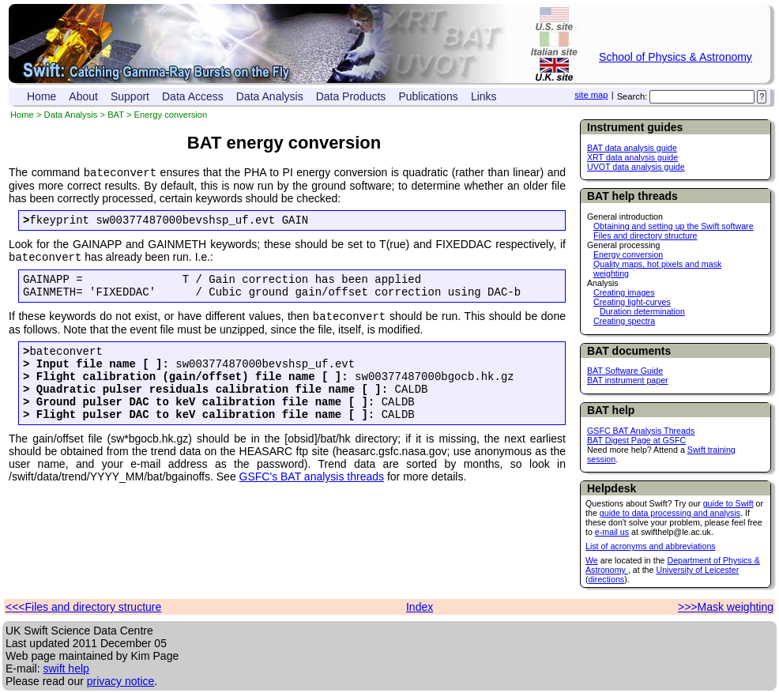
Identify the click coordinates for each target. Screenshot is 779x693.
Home (41, 96)
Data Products (351, 96)
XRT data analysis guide (632, 157)
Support (130, 96)
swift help (65, 668)
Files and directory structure (645, 235)
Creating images (624, 292)
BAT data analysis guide (632, 148)
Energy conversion (628, 254)
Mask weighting (736, 607)
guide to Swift (728, 503)
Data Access (193, 96)
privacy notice (121, 681)
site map (591, 95)
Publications (428, 96)
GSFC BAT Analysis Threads (640, 430)
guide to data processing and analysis (670, 513)
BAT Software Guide (625, 370)
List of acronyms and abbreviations (650, 546)
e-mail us (612, 532)
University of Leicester (697, 569)
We (591, 560)
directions (607, 579)
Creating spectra (624, 321)
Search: (632, 96)
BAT (115, 114)
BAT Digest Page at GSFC (636, 440)
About (83, 96)
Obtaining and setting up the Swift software (673, 226)
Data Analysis (269, 96)
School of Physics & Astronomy (675, 57)
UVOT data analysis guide (636, 166)
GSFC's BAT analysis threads (311, 502)
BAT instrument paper (627, 380)
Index (419, 607)
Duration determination (642, 311)
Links (484, 96)
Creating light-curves (632, 302)
